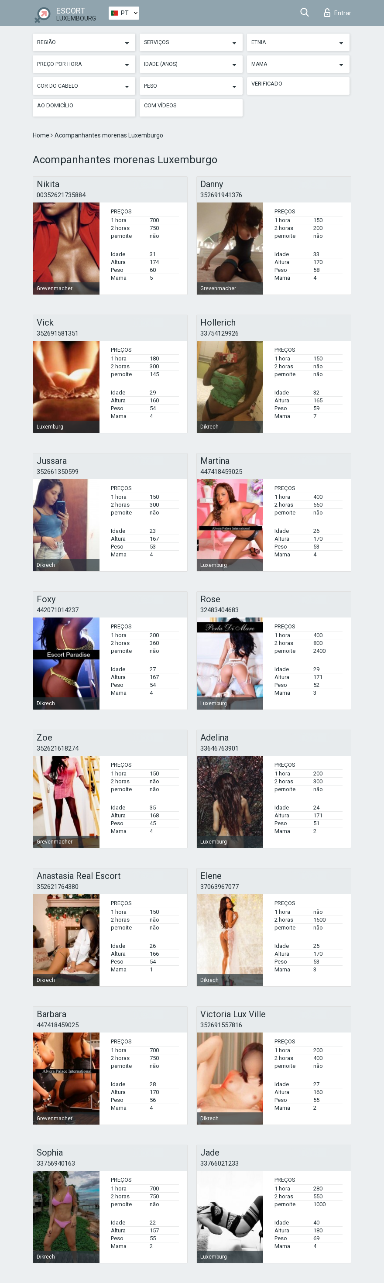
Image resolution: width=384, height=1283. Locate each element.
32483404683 (219, 610)
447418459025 (221, 472)
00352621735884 (61, 195)
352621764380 (58, 887)
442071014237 (58, 610)
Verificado (266, 83)
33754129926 (219, 333)
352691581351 (58, 333)
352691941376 (221, 195)
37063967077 (219, 887)
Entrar (337, 12)
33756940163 (56, 1163)
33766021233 (219, 1163)
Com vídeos (160, 105)
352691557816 (221, 1025)
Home (42, 135)
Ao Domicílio (55, 105)
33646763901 (219, 748)
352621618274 (58, 748)
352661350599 (58, 472)
